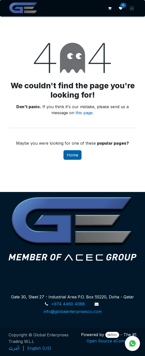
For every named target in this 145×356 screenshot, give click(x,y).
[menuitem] (14, 348)
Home (72, 154)
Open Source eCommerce (111, 340)
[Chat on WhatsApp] (132, 343)
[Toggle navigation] (131, 8)
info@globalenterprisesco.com (73, 311)
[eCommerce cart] (109, 8)
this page (84, 112)
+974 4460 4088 (68, 303)
